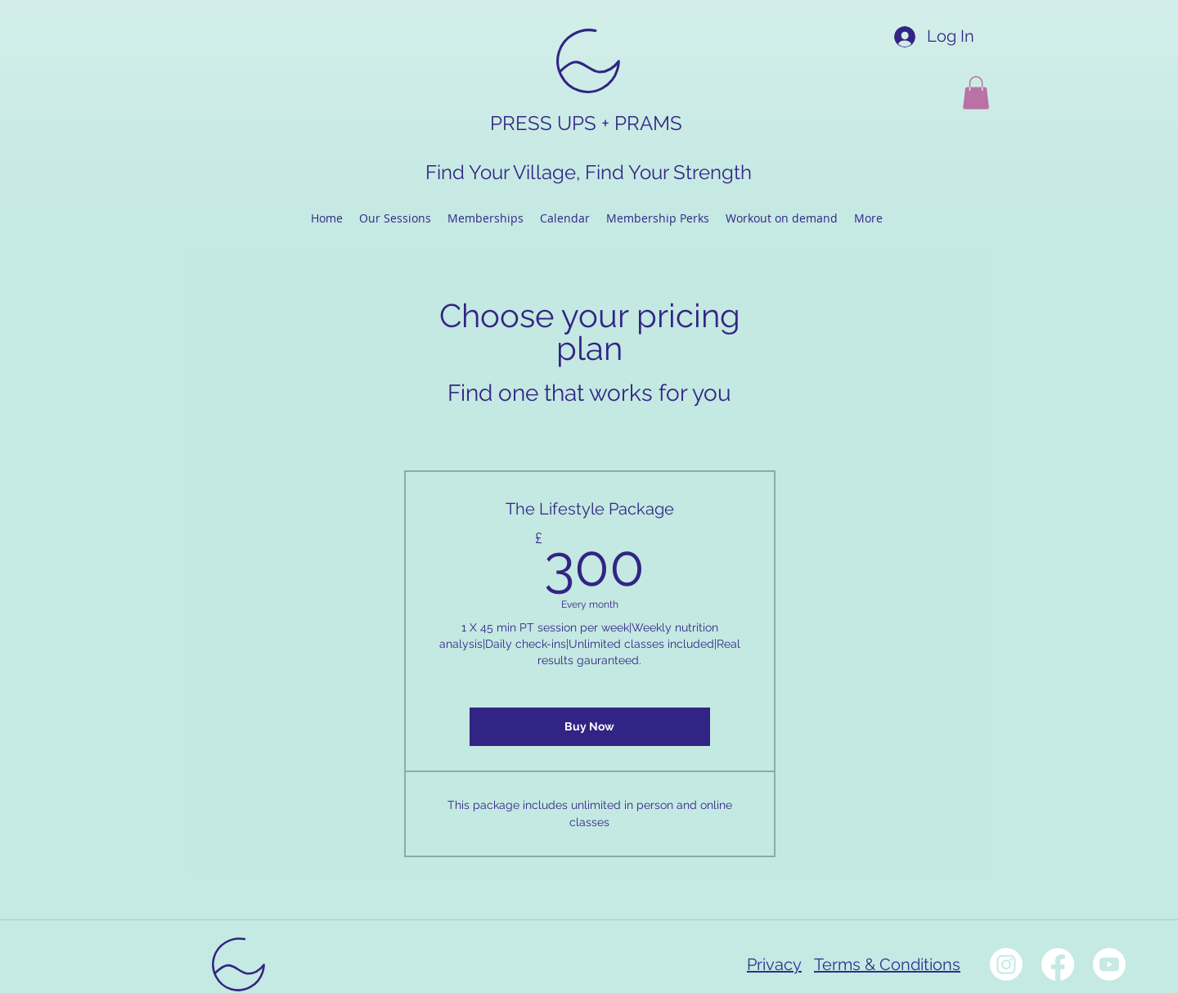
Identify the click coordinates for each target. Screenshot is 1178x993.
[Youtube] (1109, 964)
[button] (976, 93)
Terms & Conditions (887, 964)
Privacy (774, 964)
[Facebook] (1057, 964)
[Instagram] (1006, 964)
